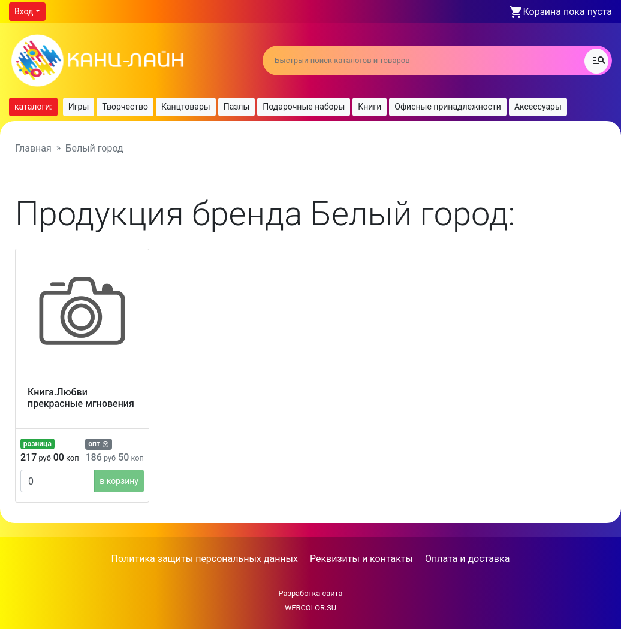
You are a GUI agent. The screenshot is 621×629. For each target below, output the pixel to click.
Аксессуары (538, 106)
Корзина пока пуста (567, 11)
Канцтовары (185, 106)
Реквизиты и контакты (361, 558)
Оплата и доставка (467, 558)
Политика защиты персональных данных (204, 558)
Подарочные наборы (304, 106)
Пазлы (237, 106)
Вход (23, 11)
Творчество (125, 106)
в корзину (119, 481)
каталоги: (33, 106)
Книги (369, 106)
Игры (78, 106)
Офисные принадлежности (447, 106)
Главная (33, 148)
